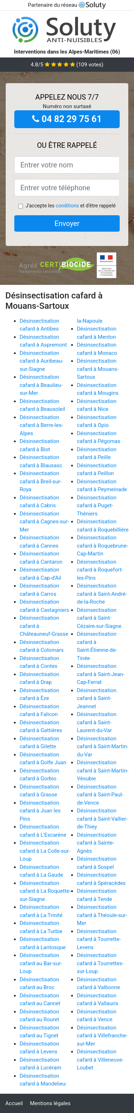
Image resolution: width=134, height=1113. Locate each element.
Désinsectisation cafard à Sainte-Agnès (96, 843)
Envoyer (67, 223)
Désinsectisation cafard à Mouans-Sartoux (98, 369)
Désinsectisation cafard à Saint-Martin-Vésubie (102, 770)
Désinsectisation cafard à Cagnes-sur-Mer (44, 521)
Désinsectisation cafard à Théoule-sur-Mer (102, 915)
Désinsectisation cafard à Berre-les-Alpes (41, 425)
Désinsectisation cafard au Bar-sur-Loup (41, 963)
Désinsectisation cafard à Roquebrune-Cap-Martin (102, 545)
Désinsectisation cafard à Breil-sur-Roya (40, 481)
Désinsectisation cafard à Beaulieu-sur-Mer (41, 385)
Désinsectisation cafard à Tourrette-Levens (99, 939)
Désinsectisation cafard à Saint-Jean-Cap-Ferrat (100, 674)
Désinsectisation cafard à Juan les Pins (40, 811)
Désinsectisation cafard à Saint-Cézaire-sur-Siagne (99, 618)
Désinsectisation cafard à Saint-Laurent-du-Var (96, 722)
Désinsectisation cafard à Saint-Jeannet (96, 698)
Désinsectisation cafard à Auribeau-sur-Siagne (41, 361)
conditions (67, 205)
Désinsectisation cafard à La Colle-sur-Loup (45, 851)
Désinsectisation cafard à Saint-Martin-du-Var (102, 746)
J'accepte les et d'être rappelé (70, 205)
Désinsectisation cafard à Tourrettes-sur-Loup (100, 963)
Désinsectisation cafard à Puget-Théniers (96, 505)
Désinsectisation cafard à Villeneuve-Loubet (100, 1059)
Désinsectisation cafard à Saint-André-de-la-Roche (102, 594)
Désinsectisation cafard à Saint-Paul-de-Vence (100, 795)
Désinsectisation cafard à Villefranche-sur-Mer (102, 1035)
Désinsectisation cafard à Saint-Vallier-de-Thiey (102, 818)
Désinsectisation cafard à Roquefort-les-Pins (100, 570)
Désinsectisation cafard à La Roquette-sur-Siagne (45, 891)
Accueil (14, 1103)
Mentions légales (50, 1103)
